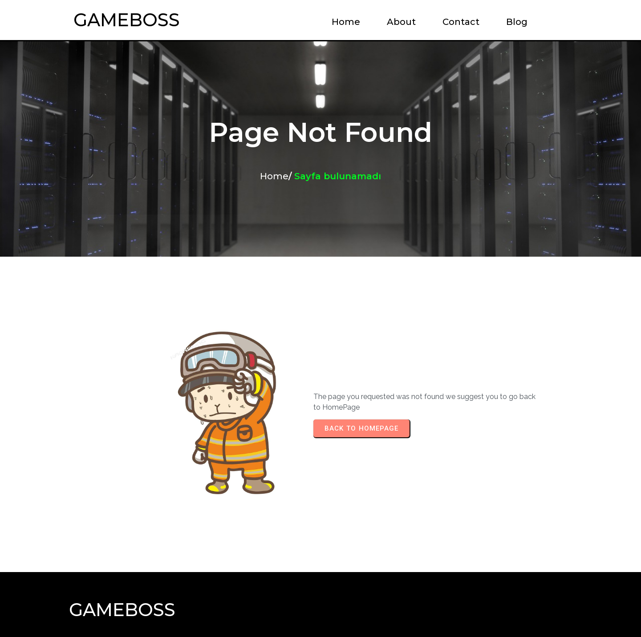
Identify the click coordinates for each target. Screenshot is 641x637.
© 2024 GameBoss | (274, 612)
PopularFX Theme (367, 612)
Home (274, 176)
